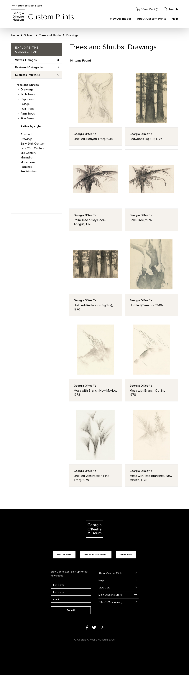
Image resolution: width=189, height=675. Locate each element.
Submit (71, 610)
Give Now (126, 554)
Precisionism (29, 171)
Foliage (25, 104)
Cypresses (27, 99)
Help (175, 19)
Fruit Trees (27, 109)
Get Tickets (64, 554)
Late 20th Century (32, 148)
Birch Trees (28, 94)
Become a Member (95, 554)
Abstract (26, 134)
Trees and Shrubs (27, 85)
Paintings (26, 167)
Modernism (28, 162)
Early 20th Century (33, 143)
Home (15, 35)
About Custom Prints (151, 19)
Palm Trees (28, 113)
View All (34, 75)
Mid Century (28, 153)
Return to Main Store (29, 5)
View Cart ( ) (147, 9)
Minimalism (27, 157)
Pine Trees (27, 118)
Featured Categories (37, 67)
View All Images (121, 19)
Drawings (27, 89)
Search (171, 9)
